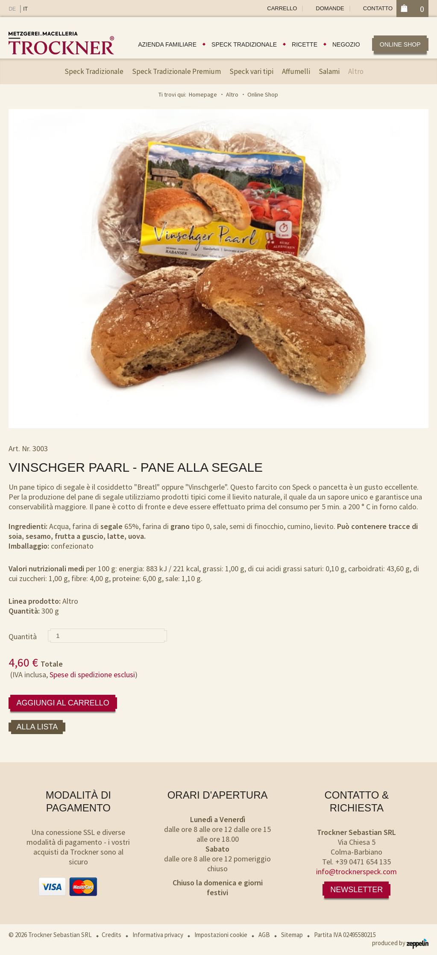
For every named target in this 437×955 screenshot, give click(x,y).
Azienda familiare (167, 44)
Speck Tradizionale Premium (176, 71)
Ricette (304, 44)
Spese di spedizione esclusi (92, 674)
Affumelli (296, 71)
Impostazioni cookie (220, 935)
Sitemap (292, 935)
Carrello (282, 8)
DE (12, 9)
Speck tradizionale (244, 44)
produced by (400, 943)
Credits (111, 935)
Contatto (378, 8)
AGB (264, 935)
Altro (356, 71)
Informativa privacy (157, 935)
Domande (330, 8)
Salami (329, 71)
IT (25, 9)
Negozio (346, 44)
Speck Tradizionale (94, 71)
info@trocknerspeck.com (356, 871)
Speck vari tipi (251, 71)
